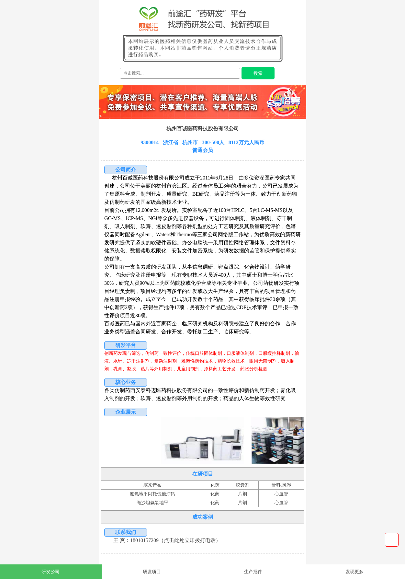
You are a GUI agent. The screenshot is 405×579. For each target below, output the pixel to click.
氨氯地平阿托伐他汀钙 (152, 493)
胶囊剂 (242, 485)
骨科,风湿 (281, 485)
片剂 (242, 493)
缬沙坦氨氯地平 (152, 502)
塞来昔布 (152, 485)
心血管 (281, 493)
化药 (214, 485)
